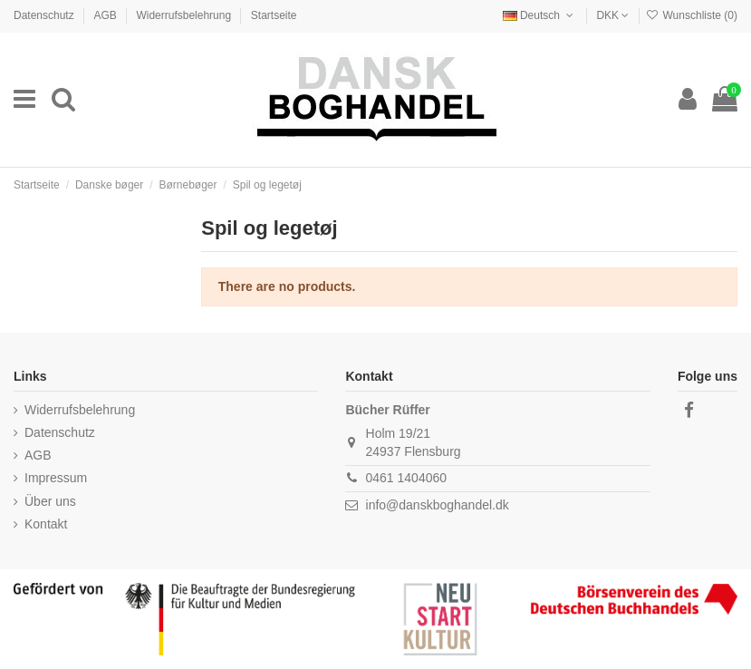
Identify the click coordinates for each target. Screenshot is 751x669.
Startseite (274, 15)
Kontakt (45, 524)
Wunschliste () (691, 15)
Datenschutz (45, 15)
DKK (612, 15)
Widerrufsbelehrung (185, 15)
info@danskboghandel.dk (437, 505)
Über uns (50, 501)
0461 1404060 (407, 477)
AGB (106, 15)
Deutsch (540, 15)
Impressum (55, 477)
